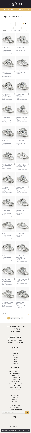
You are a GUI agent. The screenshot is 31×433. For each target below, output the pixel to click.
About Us (15, 397)
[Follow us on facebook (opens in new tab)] (13, 417)
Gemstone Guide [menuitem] (15, 379)
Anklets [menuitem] (15, 363)
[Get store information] (15, 333)
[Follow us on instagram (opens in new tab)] (15, 417)
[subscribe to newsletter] (27, 412)
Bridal (4, 13)
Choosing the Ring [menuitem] (16, 375)
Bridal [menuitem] (15, 350)
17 (22, 318)
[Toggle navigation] (3, 6)
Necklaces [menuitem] (15, 353)
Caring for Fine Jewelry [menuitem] (15, 383)
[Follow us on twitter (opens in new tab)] (18, 417)
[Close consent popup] (28, 430)
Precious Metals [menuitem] (15, 381)
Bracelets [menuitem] (15, 352)
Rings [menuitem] (15, 359)
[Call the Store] (15, 331)
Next (27, 30)
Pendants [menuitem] (15, 355)
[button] (6, 9)
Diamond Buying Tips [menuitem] (15, 373)
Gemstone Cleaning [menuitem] (15, 387)
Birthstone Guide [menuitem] (15, 377)
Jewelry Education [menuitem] (15, 370)
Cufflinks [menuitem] (15, 361)
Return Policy (15, 401)
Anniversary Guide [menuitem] (15, 389)
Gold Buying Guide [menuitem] (16, 391)
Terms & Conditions (23, 424)
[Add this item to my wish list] (14, 47)
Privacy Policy (15, 399)
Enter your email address (15, 409)
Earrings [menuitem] (15, 357)
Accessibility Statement (15, 426)
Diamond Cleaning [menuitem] (15, 385)
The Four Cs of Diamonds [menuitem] (15, 371)
